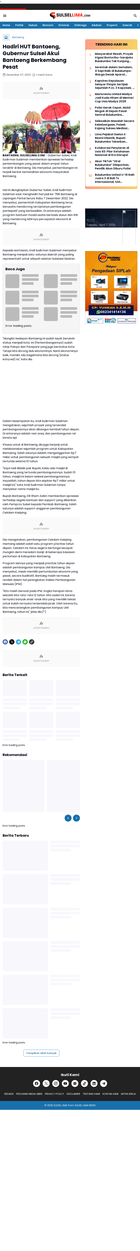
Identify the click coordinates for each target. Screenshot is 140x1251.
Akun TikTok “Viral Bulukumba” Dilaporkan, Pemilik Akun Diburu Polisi (113, 165)
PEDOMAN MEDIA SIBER (29, 1094)
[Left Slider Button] (68, 818)
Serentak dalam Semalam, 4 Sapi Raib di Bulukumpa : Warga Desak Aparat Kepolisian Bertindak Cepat (114, 71)
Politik (19, 25)
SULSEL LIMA (60, 1105)
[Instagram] (55, 1083)
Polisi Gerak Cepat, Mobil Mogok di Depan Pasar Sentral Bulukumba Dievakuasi (112, 111)
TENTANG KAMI (91, 1094)
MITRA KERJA (128, 1094)
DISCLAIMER (73, 1094)
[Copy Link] (31, 641)
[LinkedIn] (94, 1083)
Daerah (127, 25)
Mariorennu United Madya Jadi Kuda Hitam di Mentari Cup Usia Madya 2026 (114, 97)
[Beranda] (6, 37)
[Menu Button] (4, 15)
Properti (112, 25)
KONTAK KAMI (110, 1094)
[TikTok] (84, 1083)
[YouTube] (65, 1083)
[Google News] (74, 1083)
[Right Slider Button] (136, 25)
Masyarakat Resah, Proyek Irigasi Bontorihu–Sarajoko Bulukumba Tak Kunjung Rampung (114, 57)
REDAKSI (9, 1094)
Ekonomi (47, 25)
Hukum (33, 25)
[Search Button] (135, 15)
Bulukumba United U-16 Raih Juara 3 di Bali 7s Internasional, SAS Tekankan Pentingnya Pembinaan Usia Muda (114, 178)
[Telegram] (18, 641)
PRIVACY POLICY (54, 1094)
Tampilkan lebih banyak (41, 1053)
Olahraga (80, 25)
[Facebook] (5, 641)
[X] (11, 641)
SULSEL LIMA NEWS (85, 1105)
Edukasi (97, 25)
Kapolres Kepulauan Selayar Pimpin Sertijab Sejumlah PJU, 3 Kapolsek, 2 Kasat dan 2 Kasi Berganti (114, 84)
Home (6, 25)
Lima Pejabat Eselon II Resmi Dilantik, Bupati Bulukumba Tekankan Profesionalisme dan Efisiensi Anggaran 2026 (112, 138)
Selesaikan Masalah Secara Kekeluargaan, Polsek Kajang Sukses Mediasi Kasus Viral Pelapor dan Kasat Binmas (114, 124)
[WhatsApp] (25, 641)
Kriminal (64, 25)
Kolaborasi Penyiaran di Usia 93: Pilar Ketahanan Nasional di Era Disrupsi (112, 151)
